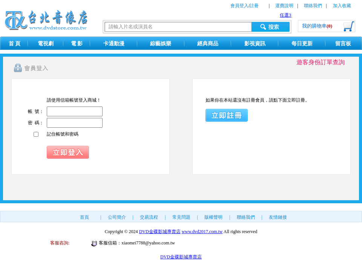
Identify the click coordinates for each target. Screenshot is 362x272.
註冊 (254, 5)
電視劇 (46, 43)
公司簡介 (117, 217)
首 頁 (15, 43)
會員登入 (239, 5)
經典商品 (207, 43)
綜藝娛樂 (160, 43)
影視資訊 (254, 43)
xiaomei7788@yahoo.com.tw (148, 243)
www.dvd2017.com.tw (202, 231)
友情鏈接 (278, 217)
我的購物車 (317, 26)
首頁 (84, 217)
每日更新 (302, 43)
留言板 (343, 43)
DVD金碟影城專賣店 (160, 231)
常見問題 (181, 217)
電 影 (77, 43)
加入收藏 (342, 5)
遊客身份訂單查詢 (320, 62)
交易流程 (149, 217)
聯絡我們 (313, 5)
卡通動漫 (113, 43)
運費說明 (284, 5)
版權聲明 (213, 217)
